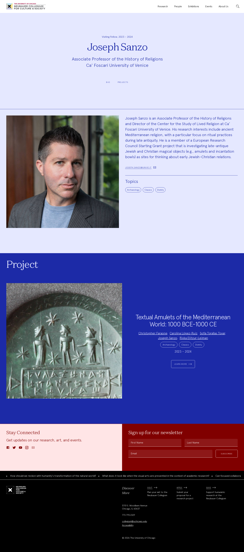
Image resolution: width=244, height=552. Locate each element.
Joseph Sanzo (167, 338)
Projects (123, 82)
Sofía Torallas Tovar (212, 333)
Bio (108, 82)
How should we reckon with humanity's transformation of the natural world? (53, 475)
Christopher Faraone (152, 333)
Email (134, 453)
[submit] (237, 6)
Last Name (193, 442)
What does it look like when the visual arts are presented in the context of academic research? (155, 475)
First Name (137, 442)
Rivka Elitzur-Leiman (194, 338)
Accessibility (127, 525)
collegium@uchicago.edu (134, 521)
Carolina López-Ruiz (183, 333)
